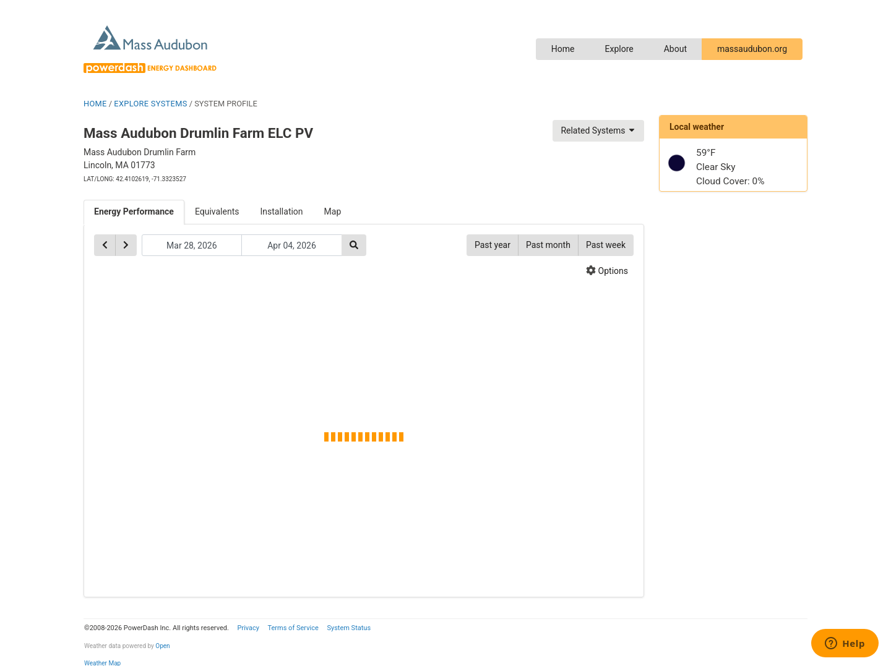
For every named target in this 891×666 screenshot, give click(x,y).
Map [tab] (333, 211)
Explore (619, 49)
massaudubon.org (752, 49)
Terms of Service (292, 628)
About (675, 49)
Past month (548, 245)
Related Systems (598, 130)
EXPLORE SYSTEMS (150, 103)
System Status (349, 628)
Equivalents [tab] (217, 211)
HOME (95, 103)
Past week (606, 245)
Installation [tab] (281, 211)
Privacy (248, 628)
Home (563, 49)
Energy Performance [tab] (134, 211)
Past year (492, 245)
